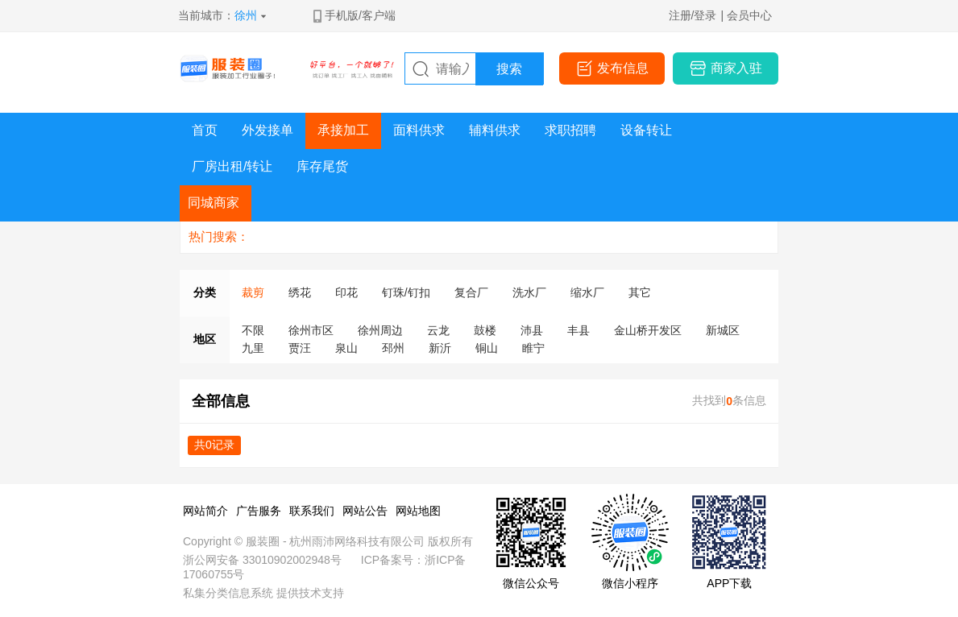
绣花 (299, 292)
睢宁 (533, 348)
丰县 (578, 330)
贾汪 (299, 348)
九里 (253, 348)
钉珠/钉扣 (406, 292)
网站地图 (418, 510)
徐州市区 (311, 330)
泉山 (346, 348)
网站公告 (365, 510)
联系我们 (311, 510)
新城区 (723, 330)
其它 (639, 292)
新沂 (440, 348)
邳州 (393, 348)
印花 (346, 292)
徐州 (245, 15)
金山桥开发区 (648, 330)
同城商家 (213, 202)
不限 (253, 330)
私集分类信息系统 (228, 592)
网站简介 (205, 510)
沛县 (531, 330)
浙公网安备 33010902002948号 (262, 559)
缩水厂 (587, 292)
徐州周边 (380, 330)
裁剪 (253, 292)
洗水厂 (529, 292)
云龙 (438, 330)
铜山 (486, 348)
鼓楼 (485, 330)
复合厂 (471, 292)
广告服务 (258, 510)
